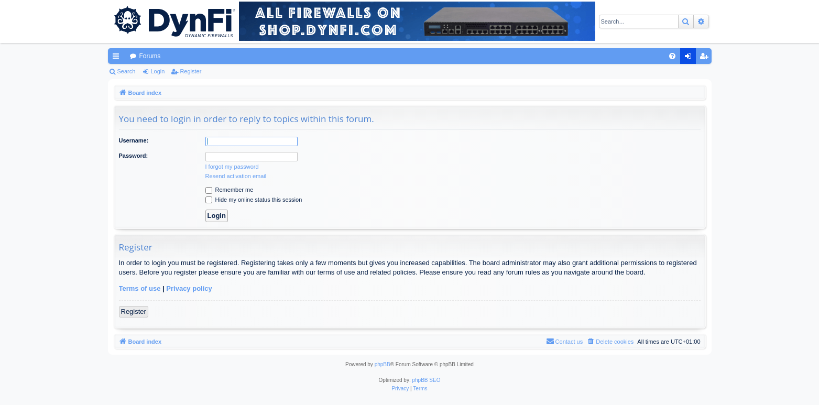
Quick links (118, 58)
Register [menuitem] (705, 58)
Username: (134, 140)
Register (190, 71)
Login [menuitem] (689, 58)
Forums (150, 56)
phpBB (382, 364)
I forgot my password (232, 166)
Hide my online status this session (253, 199)
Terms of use (140, 288)
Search (126, 71)
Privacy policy (189, 288)
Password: (133, 155)
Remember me (229, 190)
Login (157, 71)
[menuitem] (672, 56)
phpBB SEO (426, 380)
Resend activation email (236, 176)
